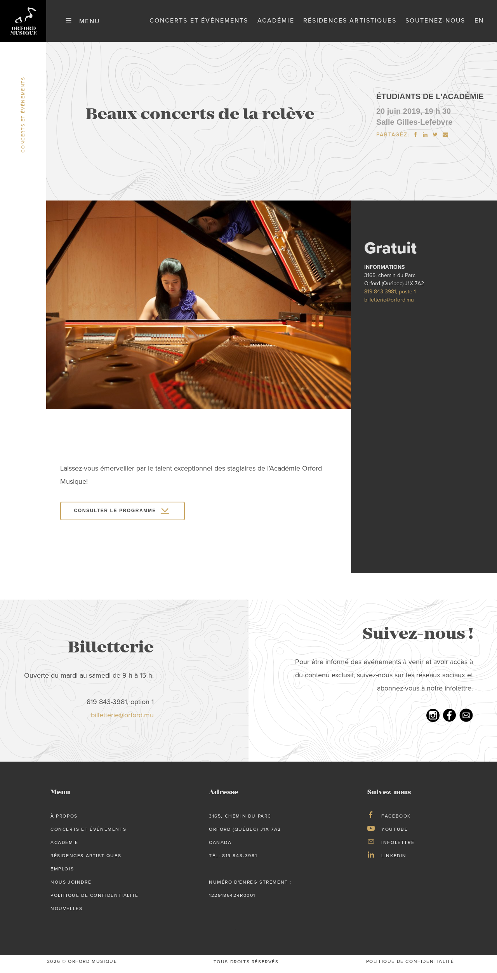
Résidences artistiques (349, 23)
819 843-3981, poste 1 (390, 296)
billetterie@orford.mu (389, 304)
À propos (64, 820)
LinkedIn (394, 860)
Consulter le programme (115, 515)
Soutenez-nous (435, 23)
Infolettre (397, 847)
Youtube (394, 834)
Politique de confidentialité (94, 900)
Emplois (62, 873)
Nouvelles (66, 913)
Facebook (396, 820)
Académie (275, 23)
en (479, 23)
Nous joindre (70, 886)
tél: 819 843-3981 (233, 860)
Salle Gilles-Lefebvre (414, 126)
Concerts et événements (198, 23)
